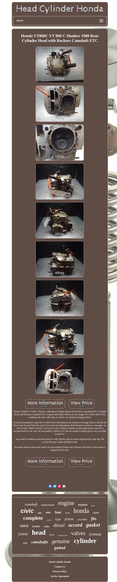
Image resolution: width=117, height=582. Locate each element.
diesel (59, 525)
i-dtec (47, 526)
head (39, 532)
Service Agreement (60, 576)
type (58, 519)
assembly (82, 519)
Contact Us (59, 566)
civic (27, 511)
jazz (93, 505)
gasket (93, 525)
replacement (47, 504)
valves (78, 533)
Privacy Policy (60, 571)
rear (25, 542)
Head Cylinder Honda (60, 562)
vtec (48, 512)
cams (96, 512)
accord (75, 525)
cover (23, 533)
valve (24, 526)
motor (49, 520)
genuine (61, 541)
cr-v (51, 534)
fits (94, 518)
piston (69, 519)
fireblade (95, 534)
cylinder (85, 540)
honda (81, 510)
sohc (40, 513)
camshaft (31, 504)
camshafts (39, 542)
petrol (59, 547)
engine (66, 502)
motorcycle (62, 535)
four (58, 512)
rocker (36, 526)
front (67, 513)
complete (33, 518)
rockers (83, 504)
